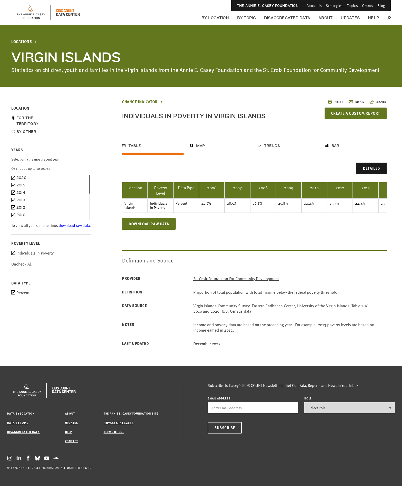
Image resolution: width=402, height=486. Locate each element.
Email (356, 101)
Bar (335, 145)
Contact (71, 441)
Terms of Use (114, 432)
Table (134, 145)
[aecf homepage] (31, 12)
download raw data (74, 225)
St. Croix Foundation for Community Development (236, 278)
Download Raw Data (149, 224)
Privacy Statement (118, 423)
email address (219, 398)
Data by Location (20, 413)
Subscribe (224, 427)
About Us (314, 5)
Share (377, 101)
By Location (215, 17)
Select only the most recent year (35, 159)
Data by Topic (17, 423)
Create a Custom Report (355, 113)
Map (200, 145)
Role (308, 398)
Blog (381, 5)
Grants (367, 5)
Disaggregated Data (287, 17)
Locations (21, 41)
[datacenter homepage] (68, 12)
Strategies (334, 5)
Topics (352, 5)
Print (335, 101)
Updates (350, 17)
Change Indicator (140, 101)
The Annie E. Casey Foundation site (131, 413)
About (325, 17)
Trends (272, 145)
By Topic (246, 17)
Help (373, 17)
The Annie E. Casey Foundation (267, 6)
